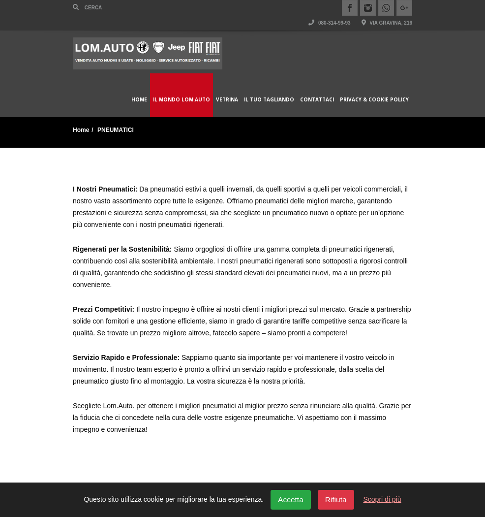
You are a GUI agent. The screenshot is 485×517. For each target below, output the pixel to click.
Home (139, 99)
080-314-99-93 (329, 23)
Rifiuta (336, 499)
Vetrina (227, 99)
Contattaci (317, 99)
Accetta (290, 499)
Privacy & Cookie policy (374, 99)
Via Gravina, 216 (387, 23)
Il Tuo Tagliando (269, 99)
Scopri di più (382, 499)
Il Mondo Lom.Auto (181, 99)
